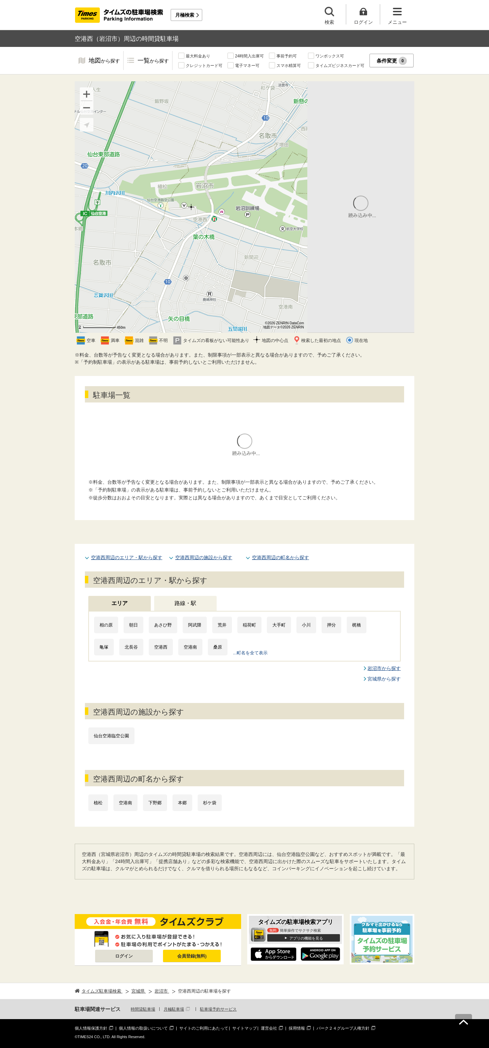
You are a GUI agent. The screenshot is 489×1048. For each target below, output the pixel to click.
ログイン (124, 956)
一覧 (153, 61)
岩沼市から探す (384, 668)
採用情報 (297, 1028)
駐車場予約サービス (218, 1009)
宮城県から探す (384, 679)
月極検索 (184, 15)
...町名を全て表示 (250, 652)
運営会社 (269, 1028)
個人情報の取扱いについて (143, 1028)
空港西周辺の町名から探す (280, 557)
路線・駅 (185, 603)
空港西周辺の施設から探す (203, 557)
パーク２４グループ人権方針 (342, 1028)
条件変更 (392, 61)
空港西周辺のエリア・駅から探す (126, 557)
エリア (119, 603)
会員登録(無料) (192, 956)
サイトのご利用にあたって (203, 1028)
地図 (104, 61)
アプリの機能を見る (306, 938)
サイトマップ (244, 1028)
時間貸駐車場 (143, 1009)
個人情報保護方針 (91, 1028)
